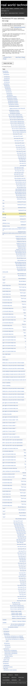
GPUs (6, 13)
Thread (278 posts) (7, 66)
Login (2, 8)
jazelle (7, 641)
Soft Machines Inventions (11, 96)
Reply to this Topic (8, 63)
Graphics (16, 8)
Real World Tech (14, 682)
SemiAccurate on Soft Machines (10, 650)
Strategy (21, 13)
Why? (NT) (6, 668)
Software (4, 10)
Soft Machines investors (8, 667)
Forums (3, 15)
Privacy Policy (21, 677)
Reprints (16, 674)
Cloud (7, 8)
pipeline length (6, 659)
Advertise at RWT (5, 677)
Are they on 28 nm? (8, 654)
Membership (14, 679)
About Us (4, 674)
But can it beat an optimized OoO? (15, 114)
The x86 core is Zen (16, 602)
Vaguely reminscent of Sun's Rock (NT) (17, 108)
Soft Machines (5, 71)
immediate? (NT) (20, 535)
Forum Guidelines (6, 679)
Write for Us (14, 677)
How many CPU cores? (17, 134)
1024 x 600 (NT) (20, 542)
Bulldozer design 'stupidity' (16, 611)
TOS (19, 679)
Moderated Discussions (19, 27)
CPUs (2, 13)
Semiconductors (13, 13)
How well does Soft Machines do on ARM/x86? (14, 636)
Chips (21, 8)
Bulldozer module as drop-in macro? (19, 616)
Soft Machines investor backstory (10, 670)
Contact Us (10, 674)
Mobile (11, 8)
